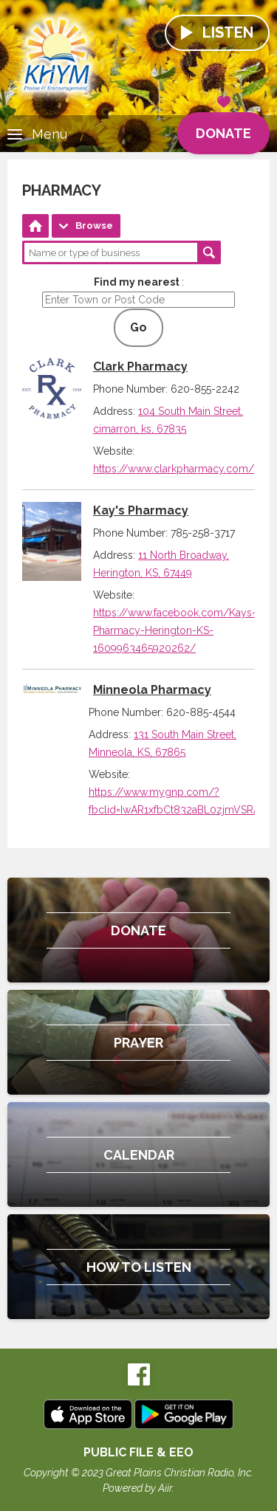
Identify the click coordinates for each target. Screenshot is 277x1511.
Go (138, 327)
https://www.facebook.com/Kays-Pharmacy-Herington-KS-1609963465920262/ (174, 630)
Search (209, 252)
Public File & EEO (138, 1452)
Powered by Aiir (137, 1488)
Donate (223, 126)
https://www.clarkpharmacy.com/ (173, 469)
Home (35, 226)
